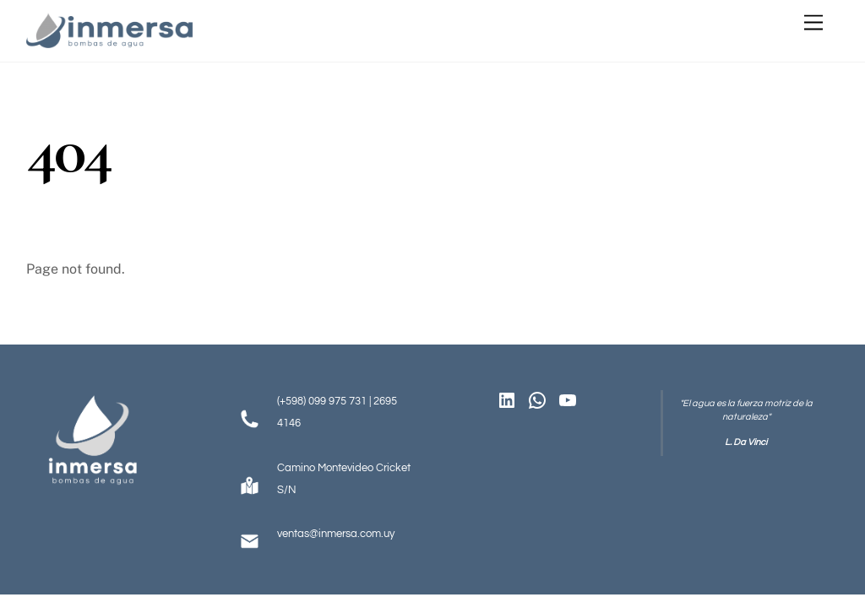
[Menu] (813, 23)
